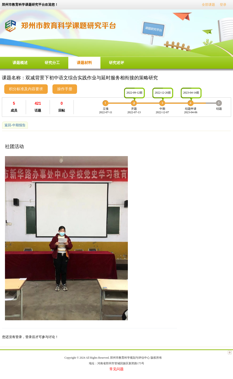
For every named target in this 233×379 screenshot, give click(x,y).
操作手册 (64, 89)
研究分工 (52, 63)
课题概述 (20, 63)
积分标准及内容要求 (26, 89)
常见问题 (116, 369)
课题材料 (84, 63)
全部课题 (208, 4)
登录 (223, 4)
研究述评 (116, 63)
